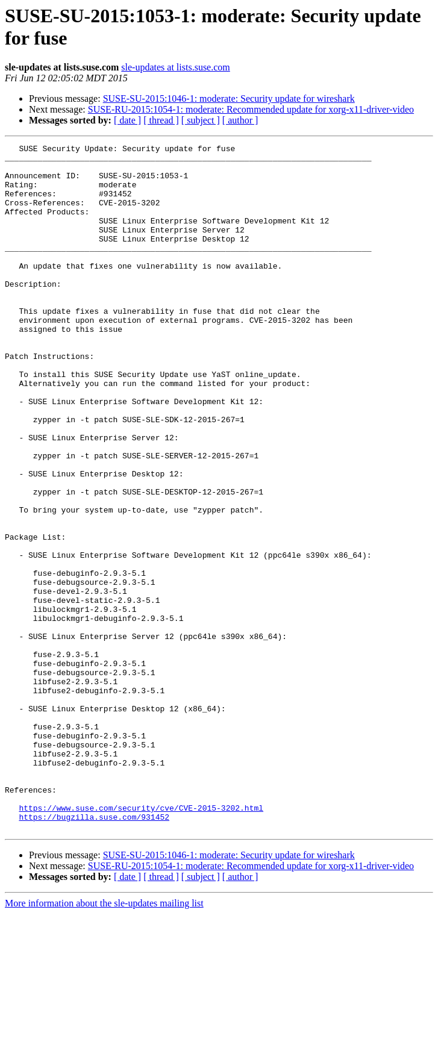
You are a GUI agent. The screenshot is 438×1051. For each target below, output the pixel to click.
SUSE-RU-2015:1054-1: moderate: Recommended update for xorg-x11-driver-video (251, 109)
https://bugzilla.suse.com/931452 (94, 952)
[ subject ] (200, 120)
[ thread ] (161, 120)
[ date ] (127, 120)
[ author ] (240, 120)
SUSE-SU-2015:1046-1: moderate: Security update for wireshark (229, 98)
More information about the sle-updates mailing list (104, 1040)
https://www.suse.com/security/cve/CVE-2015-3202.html (141, 941)
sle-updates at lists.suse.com (175, 67)
